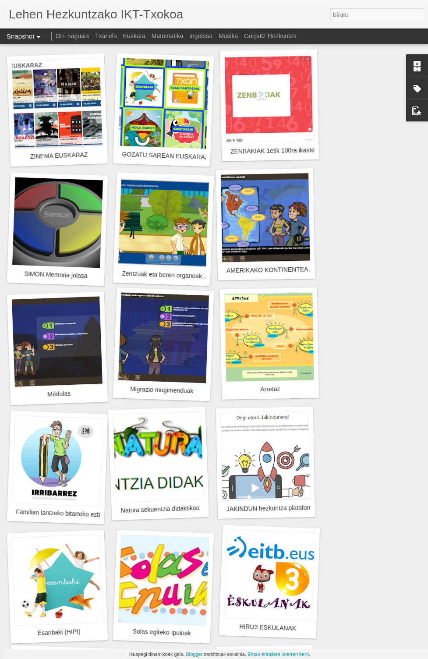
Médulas (59, 394)
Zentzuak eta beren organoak (162, 275)
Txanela (106, 35)
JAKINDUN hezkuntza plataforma (272, 508)
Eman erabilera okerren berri (278, 654)
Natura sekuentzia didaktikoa (160, 509)
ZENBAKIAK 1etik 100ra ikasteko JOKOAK (289, 150)
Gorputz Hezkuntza (270, 35)
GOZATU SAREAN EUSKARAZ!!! (168, 156)
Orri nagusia (72, 35)
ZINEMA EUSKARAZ (59, 155)
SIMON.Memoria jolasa (56, 274)
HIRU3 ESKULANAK (267, 627)
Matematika (167, 35)
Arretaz (270, 389)
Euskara (134, 35)
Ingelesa (200, 35)
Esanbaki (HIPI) (59, 632)
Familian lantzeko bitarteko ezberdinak (68, 513)
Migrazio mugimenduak (162, 389)
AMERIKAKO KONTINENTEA (267, 270)
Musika (228, 35)
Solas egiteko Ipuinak (162, 632)
